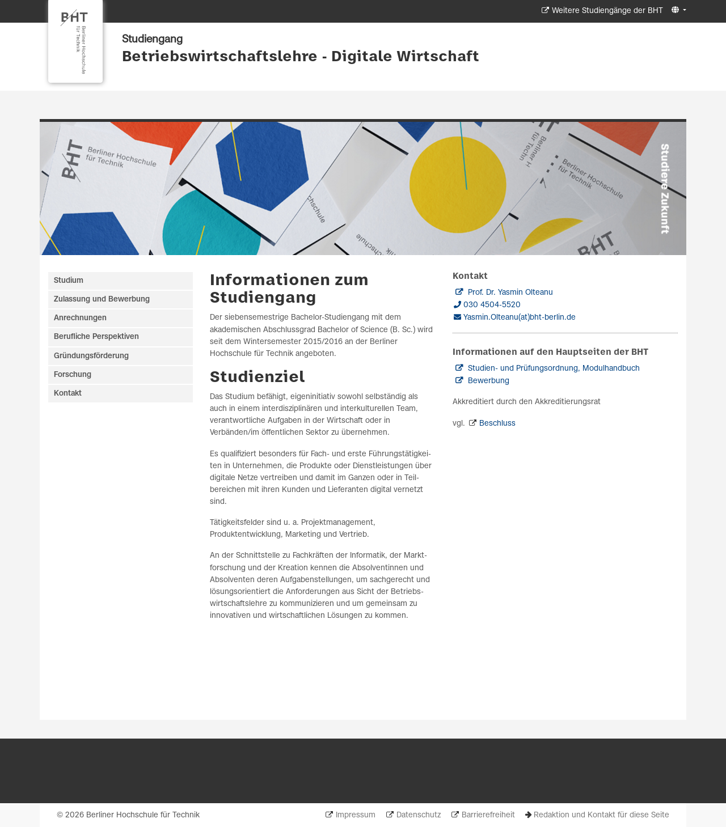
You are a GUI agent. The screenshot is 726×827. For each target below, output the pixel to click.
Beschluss (497, 423)
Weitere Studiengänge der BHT (607, 11)
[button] (677, 10)
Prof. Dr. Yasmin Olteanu (510, 292)
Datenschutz (418, 815)
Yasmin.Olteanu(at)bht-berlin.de (519, 317)
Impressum (355, 815)
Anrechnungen (80, 318)
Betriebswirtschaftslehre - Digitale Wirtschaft (300, 57)
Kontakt (68, 393)
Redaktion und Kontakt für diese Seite (601, 815)
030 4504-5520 (492, 305)
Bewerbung (488, 381)
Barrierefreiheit (488, 815)
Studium (68, 281)
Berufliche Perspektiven (96, 337)
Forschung (72, 375)
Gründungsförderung (91, 356)
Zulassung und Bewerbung (102, 299)
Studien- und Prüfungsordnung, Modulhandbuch (554, 368)
